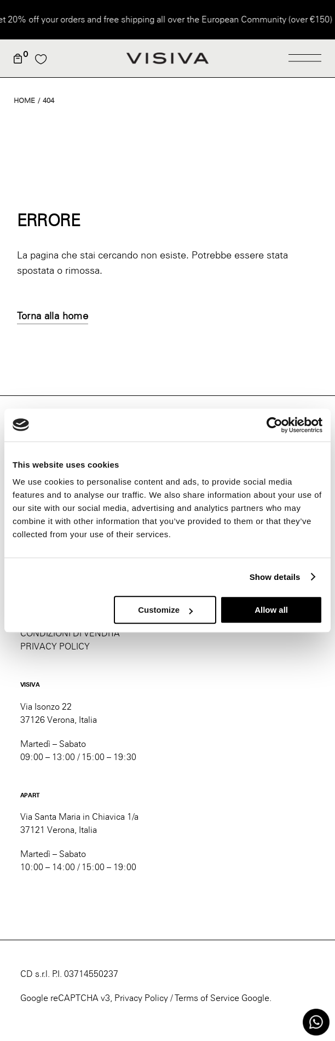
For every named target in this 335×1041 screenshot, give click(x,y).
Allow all (271, 609)
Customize (165, 609)
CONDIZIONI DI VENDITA (70, 633)
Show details (275, 577)
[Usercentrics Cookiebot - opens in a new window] (274, 425)
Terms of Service (207, 998)
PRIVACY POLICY (55, 646)
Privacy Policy (141, 998)
